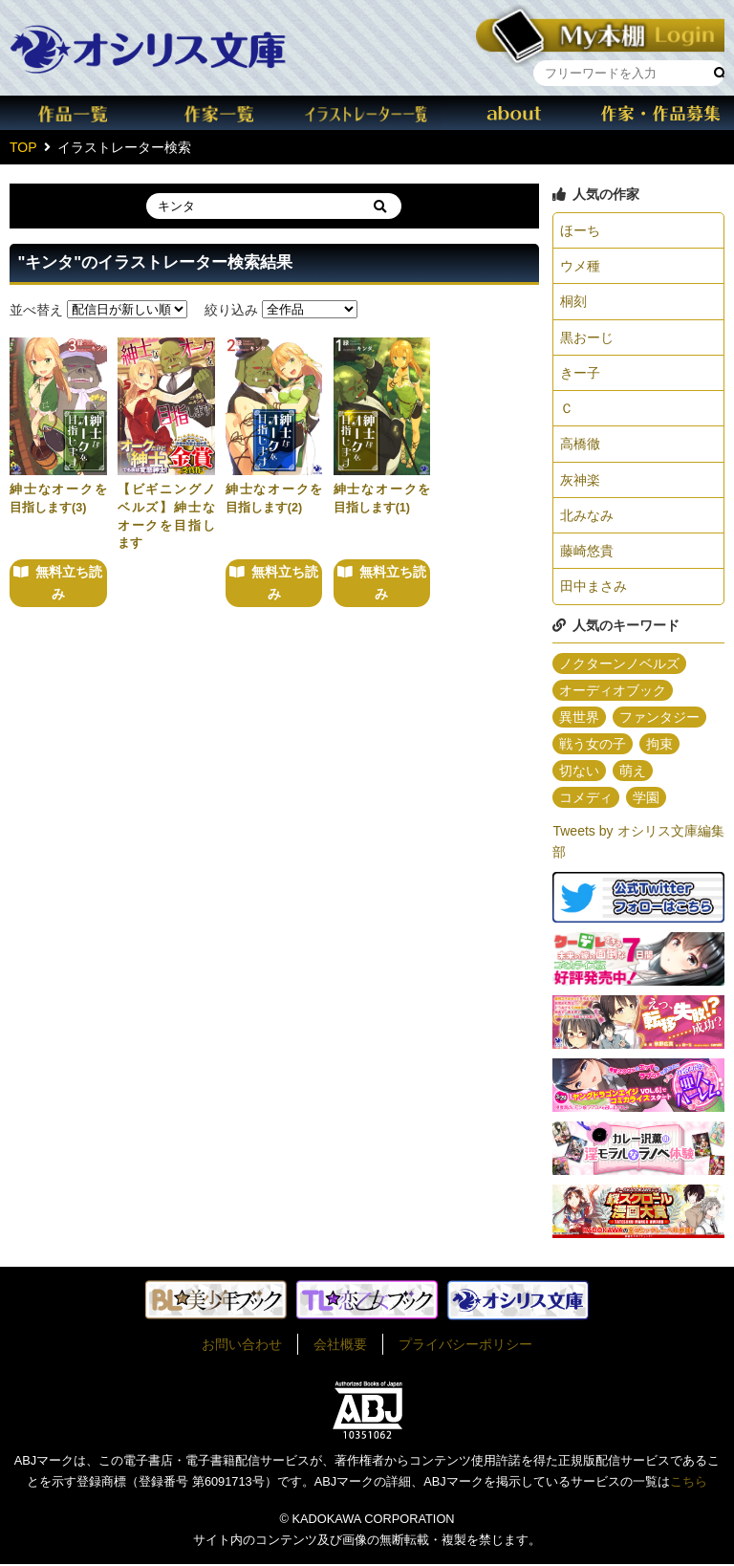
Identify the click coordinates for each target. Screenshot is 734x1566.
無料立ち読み (68, 582)
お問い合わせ (242, 1345)
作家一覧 (220, 113)
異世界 (579, 718)
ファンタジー (659, 718)
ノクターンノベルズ (619, 664)
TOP (23, 147)
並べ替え (36, 308)
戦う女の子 (592, 744)
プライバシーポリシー (465, 1345)
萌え (632, 771)
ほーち (580, 230)
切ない (579, 771)
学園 (646, 798)
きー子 (580, 373)
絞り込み (231, 308)
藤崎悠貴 (587, 551)
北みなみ (587, 516)
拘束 (659, 744)
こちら (688, 1483)
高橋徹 (580, 444)
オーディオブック (612, 691)
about (514, 113)
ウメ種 (580, 265)
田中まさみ (593, 588)
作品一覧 (73, 113)
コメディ (586, 798)
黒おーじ (587, 337)
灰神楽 (580, 481)
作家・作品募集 (660, 113)
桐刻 (573, 302)
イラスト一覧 (367, 113)
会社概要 (340, 1345)
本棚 (600, 32)
